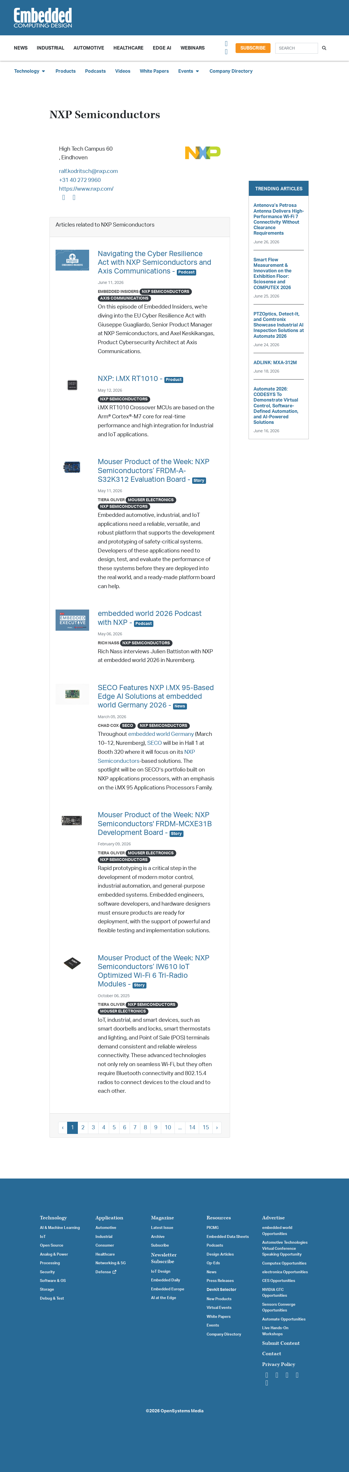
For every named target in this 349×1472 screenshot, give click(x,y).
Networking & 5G (110, 1263)
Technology (53, 1217)
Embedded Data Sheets (228, 1236)
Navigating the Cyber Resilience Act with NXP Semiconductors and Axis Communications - (154, 262)
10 (168, 1127)
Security (47, 1272)
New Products (219, 1299)
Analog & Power (54, 1254)
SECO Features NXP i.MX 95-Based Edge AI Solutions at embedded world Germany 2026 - (156, 696)
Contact (271, 1353)
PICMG (212, 1228)
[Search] (296, 48)
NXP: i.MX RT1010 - (140, 378)
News (211, 1272)
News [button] (20, 48)
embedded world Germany (161, 734)
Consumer (104, 1245)
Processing (50, 1263)
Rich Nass (108, 643)
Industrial (50, 48)
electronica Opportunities (285, 1272)
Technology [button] (30, 71)
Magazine (162, 1217)
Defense (106, 1272)
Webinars (193, 48)
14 (192, 1127)
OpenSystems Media (182, 1411)
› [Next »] (217, 1127)
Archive (158, 1236)
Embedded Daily (165, 1280)
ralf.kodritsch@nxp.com (88, 171)
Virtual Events (219, 1307)
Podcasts (95, 71)
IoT (43, 1236)
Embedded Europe (167, 1289)
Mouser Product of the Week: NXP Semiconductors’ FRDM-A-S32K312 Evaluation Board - (154, 470)
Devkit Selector (221, 1290)
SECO (154, 743)
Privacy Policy (278, 1364)
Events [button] (189, 71)
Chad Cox (108, 725)
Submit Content (281, 1343)
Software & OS (53, 1281)
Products (66, 71)
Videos (123, 71)
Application (109, 1217)
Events (213, 1325)
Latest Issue (162, 1228)
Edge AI (162, 48)
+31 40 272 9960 (80, 180)
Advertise (273, 1217)
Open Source (51, 1245)
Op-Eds (213, 1263)
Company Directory (231, 71)
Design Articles (220, 1254)
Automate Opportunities (284, 1319)
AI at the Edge (163, 1298)
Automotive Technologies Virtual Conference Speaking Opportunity (285, 1248)
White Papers (154, 71)
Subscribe (253, 48)
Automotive (89, 48)
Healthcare (128, 48)
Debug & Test (52, 1298)
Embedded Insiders (118, 291)
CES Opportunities (278, 1281)
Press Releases (220, 1281)
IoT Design (160, 1271)
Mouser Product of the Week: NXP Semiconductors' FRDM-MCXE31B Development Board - (155, 823)
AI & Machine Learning (60, 1228)
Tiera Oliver (111, 500)
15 (206, 1127)
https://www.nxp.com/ (86, 189)
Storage (47, 1289)
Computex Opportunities (284, 1263)
